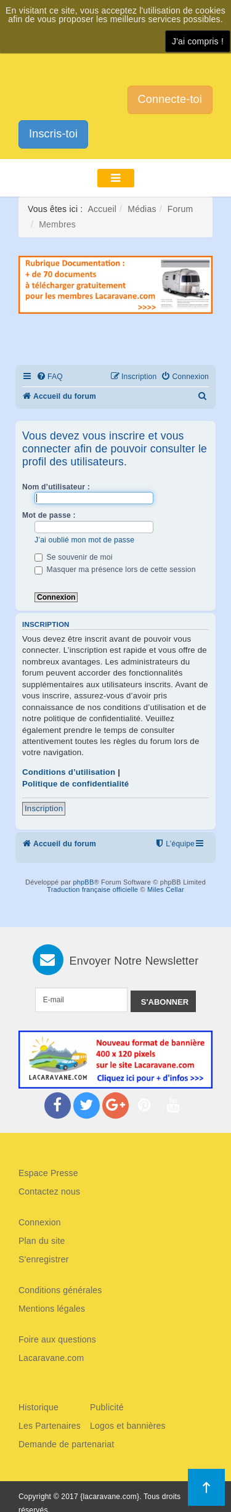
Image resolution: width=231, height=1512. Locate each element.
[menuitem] (49, 377)
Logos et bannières (128, 1426)
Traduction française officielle (92, 889)
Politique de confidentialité (75, 783)
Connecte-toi (170, 99)
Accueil (102, 209)
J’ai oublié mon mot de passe (84, 540)
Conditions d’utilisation (68, 772)
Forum (180, 209)
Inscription (44, 808)
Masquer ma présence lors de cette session (115, 569)
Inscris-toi (53, 134)
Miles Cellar (165, 889)
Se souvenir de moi (73, 557)
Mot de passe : (49, 515)
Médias (142, 209)
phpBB (83, 882)
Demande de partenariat (66, 1444)
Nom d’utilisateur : (56, 487)
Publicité (107, 1407)
